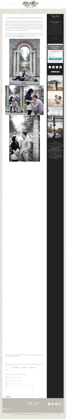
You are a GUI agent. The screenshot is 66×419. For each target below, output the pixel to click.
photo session (18, 364)
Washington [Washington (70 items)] (58, 156)
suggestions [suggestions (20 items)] (59, 154)
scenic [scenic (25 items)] (50, 153)
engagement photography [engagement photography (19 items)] (56, 143)
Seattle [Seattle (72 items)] (54, 154)
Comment (6, 385)
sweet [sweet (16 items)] (49, 156)
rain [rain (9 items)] (61, 152)
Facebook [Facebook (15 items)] (55, 144)
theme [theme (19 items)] (52, 156)
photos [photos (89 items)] (59, 149)
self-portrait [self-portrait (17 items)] (54, 154)
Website (6, 382)
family (36, 363)
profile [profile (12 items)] (59, 152)
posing (43, 364)
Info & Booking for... (10, 4)
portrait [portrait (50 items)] (51, 151)
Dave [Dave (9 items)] (61, 142)
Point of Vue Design (49, 416)
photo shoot (23, 364)
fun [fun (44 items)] (62, 144)
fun (37, 363)
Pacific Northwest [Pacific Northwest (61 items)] (56, 147)
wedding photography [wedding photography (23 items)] (57, 157)
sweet (12, 365)
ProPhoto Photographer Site (43, 416)
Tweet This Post (32, 367)
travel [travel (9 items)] (54, 156)
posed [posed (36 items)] (54, 151)
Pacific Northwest (10, 363)
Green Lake (40, 363)
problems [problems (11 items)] (53, 152)
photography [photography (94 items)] (53, 149)
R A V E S (56, 4)
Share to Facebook (15, 367)
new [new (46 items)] (50, 147)
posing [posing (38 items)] (58, 151)
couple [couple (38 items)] (56, 142)
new (9, 364)
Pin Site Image (24, 367)
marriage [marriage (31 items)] (61, 146)
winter (18, 365)
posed (40, 364)
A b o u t (51, 4)
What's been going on (16, 363)
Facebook (33, 363)
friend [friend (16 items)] (60, 144)
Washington (15, 365)
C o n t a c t (62, 4)
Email (6, 379)
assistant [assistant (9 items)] (49, 142)
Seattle (9, 365)
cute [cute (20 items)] (59, 142)
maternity (6, 364)
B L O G (2, 4)
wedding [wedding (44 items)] (50, 157)
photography (31, 364)
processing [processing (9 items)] (56, 152)
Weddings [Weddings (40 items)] (55, 158)
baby (24, 363)
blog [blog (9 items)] (51, 142)
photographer (27, 364)
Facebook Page (20, 36)
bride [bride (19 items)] (54, 142)
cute (30, 363)
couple (28, 363)
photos (35, 364)
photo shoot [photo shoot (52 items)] (59, 150)
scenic (7, 365)
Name (6, 376)
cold (26, 363)
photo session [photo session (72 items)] (52, 150)
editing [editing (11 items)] (50, 143)
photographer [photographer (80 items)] (55, 148)
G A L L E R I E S (44, 4)
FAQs (16, 4)
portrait (38, 364)
